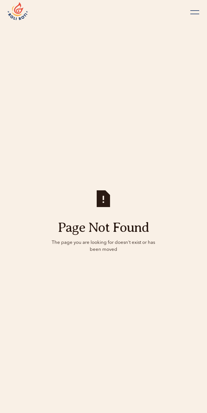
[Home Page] (18, 12)
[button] (194, 12)
